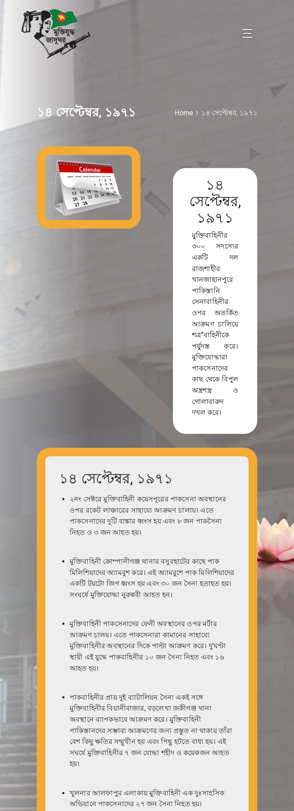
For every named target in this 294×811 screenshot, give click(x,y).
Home (184, 113)
